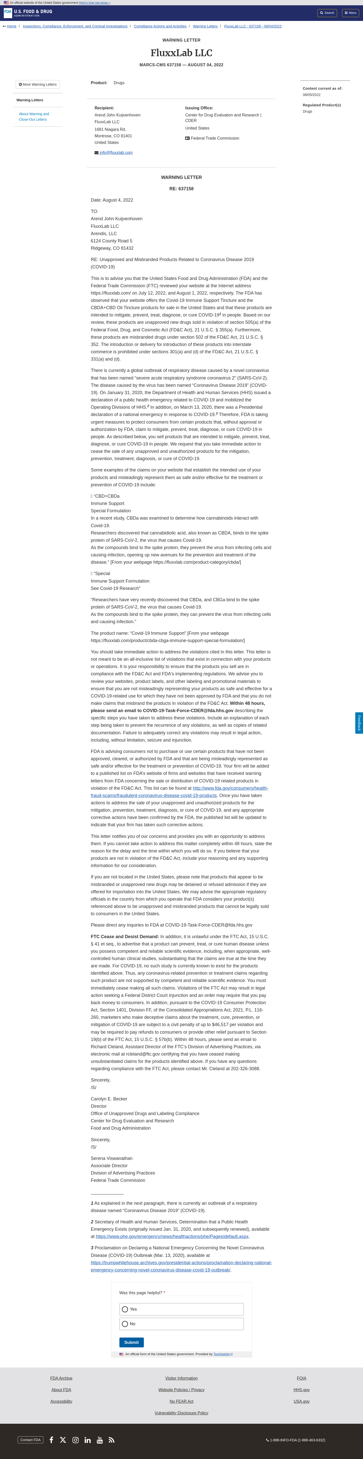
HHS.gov (301, 1390)
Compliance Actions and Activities (160, 26)
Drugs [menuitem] (307, 111)
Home (11, 26)
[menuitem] (325, 93)
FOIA (301, 1378)
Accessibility (61, 1401)
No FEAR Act (181, 1401)
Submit (131, 1342)
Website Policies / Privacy (181, 1390)
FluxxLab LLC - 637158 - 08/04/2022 (253, 26)
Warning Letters (205, 26)
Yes (133, 1309)
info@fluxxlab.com (115, 152)
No (133, 1323)
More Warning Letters (38, 84)
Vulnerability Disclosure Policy (181, 1413)
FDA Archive (61, 1378)
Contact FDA (30, 1440)
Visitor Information (181, 1378)
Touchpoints (221, 1354)
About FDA (61, 1390)
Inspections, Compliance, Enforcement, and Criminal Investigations (75, 26)
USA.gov (302, 1401)
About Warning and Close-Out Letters (34, 117)
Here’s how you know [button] (95, 3)
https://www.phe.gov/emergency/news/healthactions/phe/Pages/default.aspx (172, 1236)
